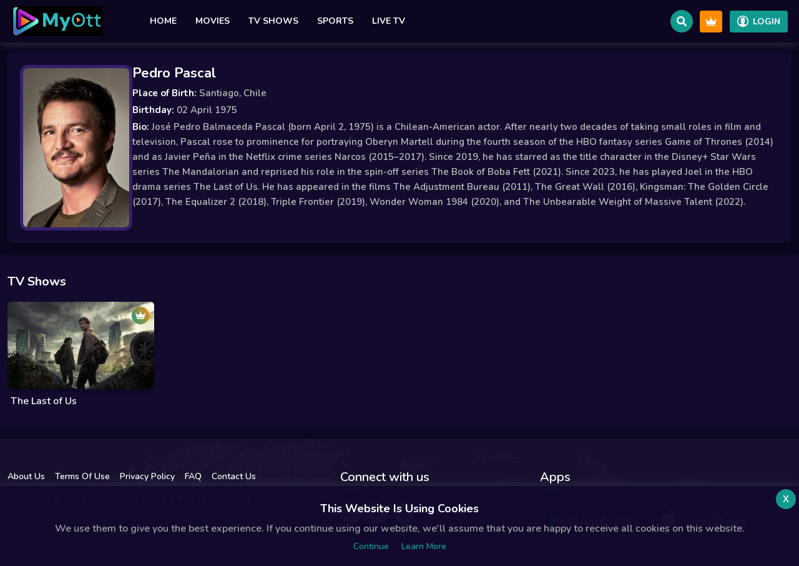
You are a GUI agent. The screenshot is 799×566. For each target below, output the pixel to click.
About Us (26, 476)
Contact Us (234, 476)
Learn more (423, 546)
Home (163, 21)
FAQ (193, 476)
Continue (371, 546)
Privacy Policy (147, 476)
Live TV (388, 21)
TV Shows (273, 21)
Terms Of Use (82, 476)
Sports (335, 21)
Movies (212, 21)
